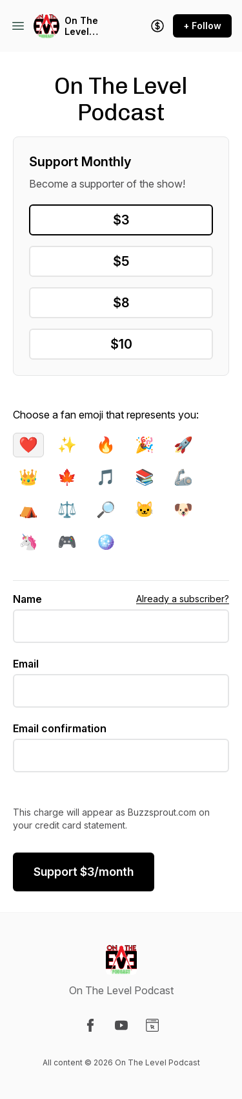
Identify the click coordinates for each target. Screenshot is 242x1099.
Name (27, 599)
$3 (121, 220)
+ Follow (202, 25)
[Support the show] (157, 26)
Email (26, 663)
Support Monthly (80, 161)
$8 (121, 302)
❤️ (28, 444)
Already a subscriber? (182, 598)
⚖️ (67, 509)
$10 (121, 344)
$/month (84, 871)
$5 (121, 261)
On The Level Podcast (83, 26)
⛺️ (28, 509)
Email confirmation (59, 728)
